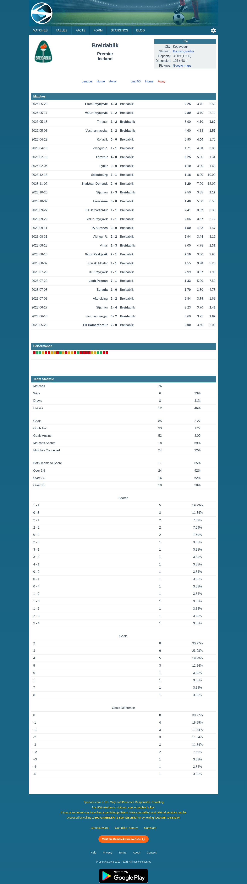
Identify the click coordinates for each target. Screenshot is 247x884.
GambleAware (100, 827)
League (87, 81)
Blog (140, 30)
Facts (80, 30)
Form (98, 30)
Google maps (182, 65)
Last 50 (135, 81)
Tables (61, 30)
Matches (40, 30)
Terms (122, 852)
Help (93, 852)
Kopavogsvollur (183, 51)
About (136, 852)
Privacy (107, 852)
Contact (151, 852)
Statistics (119, 30)
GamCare (150, 827)
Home (100, 81)
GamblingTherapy (126, 827)
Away (113, 81)
